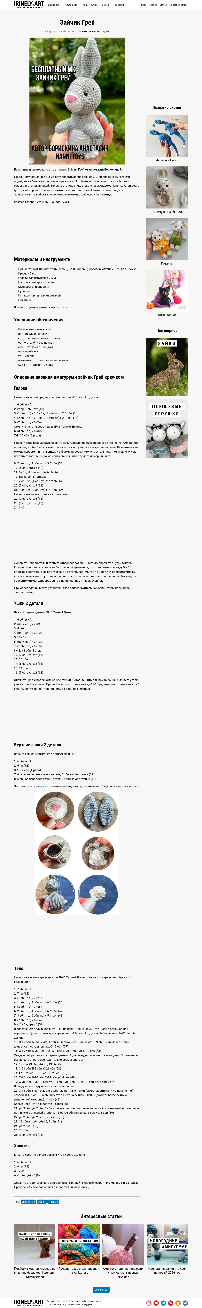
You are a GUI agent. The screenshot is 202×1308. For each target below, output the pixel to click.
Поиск (143, 4)
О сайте (153, 4)
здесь (63, 307)
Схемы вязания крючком (29, 4)
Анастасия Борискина (64, 31)
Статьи (163, 4)
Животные (54, 4)
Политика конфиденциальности (86, 1301)
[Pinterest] (170, 1303)
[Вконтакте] (185, 1303)
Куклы (94, 4)
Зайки (41, 1201)
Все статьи (101, 1289)
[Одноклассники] (178, 1303)
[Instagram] (149, 1303)
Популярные (71, 4)
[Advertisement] (77, 229)
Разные (106, 4)
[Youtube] (156, 1303)
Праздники (120, 4)
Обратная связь (178, 4)
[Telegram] (163, 1303)
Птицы (85, 4)
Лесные (53, 1201)
